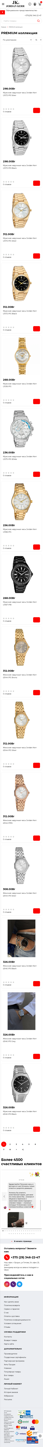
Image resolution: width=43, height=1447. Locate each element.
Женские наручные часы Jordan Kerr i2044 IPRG (20, 821)
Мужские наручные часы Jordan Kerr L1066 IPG (20, 530)
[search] (38, 21)
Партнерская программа (14, 1361)
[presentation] (4, 1196)
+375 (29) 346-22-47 (25, 1257)
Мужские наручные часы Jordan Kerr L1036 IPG (20, 385)
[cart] (40, 4)
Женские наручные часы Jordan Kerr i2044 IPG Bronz (20, 676)
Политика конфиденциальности (17, 1320)
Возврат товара (10, 1340)
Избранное (8, 1396)
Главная (3, 27)
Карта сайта (9, 1344)
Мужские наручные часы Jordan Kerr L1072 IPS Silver (20, 94)
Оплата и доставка (11, 1316)
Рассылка (8, 1399)
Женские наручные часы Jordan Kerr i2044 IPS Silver (20, 894)
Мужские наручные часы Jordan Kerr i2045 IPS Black (20, 1112)
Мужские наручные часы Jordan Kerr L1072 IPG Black (20, 312)
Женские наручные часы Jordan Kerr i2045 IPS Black (20, 967)
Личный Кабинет (11, 1389)
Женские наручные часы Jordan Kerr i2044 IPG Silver (20, 748)
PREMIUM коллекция (15, 27)
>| (22, 1149)
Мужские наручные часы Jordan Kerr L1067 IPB (20, 603)
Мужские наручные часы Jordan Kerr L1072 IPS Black (20, 166)
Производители (10, 1354)
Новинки (7, 1368)
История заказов (11, 1392)
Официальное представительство (21, 10)
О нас (6, 1313)
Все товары (9, 1375)
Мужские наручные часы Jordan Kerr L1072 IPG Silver (20, 239)
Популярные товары (12, 1372)
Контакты (8, 1337)
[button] (3, 1231)
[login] (34, 4)
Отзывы (7, 1327)
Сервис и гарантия (11, 1309)
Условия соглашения (12, 1323)
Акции (6, 1379)
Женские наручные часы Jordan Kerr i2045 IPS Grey (20, 1040)
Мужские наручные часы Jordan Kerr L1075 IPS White (20, 457)
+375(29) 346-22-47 (33, 15)
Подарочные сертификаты (15, 1357)
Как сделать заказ (11, 1302)
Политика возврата (12, 1305)
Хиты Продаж (9, 1365)
